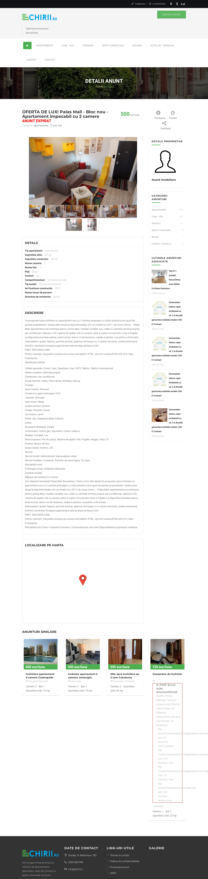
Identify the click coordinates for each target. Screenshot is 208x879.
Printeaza (160, 114)
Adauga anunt (171, 14)
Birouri (137, 45)
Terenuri (88, 45)
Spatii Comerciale (113, 45)
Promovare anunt (118, 867)
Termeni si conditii (118, 855)
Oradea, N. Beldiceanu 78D (80, 855)
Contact (49, 59)
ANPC (111, 873)
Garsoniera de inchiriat (167, 674)
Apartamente (44, 45)
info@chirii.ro (73, 869)
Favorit (173, 114)
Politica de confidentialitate (123, 861)
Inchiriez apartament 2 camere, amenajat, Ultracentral (82, 677)
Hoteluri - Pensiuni (162, 45)
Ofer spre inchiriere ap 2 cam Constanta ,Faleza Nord (124, 677)
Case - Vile (67, 45)
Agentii (31, 59)
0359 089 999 (73, 862)
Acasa (99, 86)
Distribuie (166, 125)
